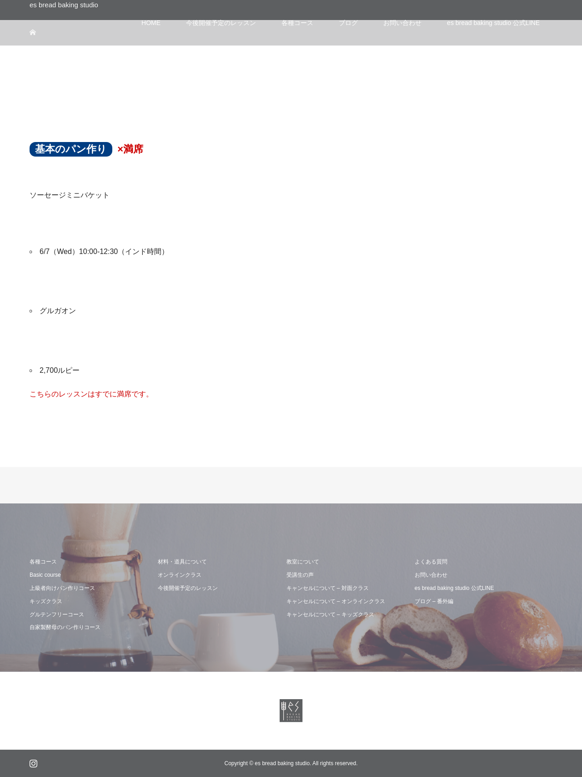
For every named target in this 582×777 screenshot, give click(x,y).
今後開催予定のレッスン (188, 588)
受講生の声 (300, 575)
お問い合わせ (431, 575)
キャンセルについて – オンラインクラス (335, 601)
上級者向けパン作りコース (62, 588)
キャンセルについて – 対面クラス (327, 588)
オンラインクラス (179, 575)
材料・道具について (182, 562)
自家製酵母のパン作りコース (65, 627)
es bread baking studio (64, 5)
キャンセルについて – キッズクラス (330, 614)
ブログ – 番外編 (434, 601)
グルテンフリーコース (57, 614)
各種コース (43, 562)
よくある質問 (431, 562)
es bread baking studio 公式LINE (454, 588)
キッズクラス (46, 601)
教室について (302, 562)
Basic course (45, 575)
